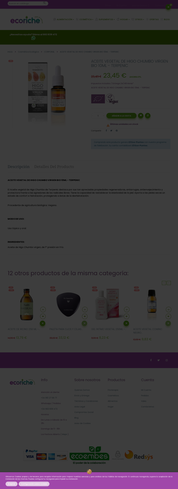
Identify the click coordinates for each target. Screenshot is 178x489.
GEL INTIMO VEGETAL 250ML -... (108, 329)
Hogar (110, 406)
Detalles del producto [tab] (54, 166)
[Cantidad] (98, 115)
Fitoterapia (113, 390)
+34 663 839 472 (49, 409)
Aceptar (11, 484)
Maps (64, 434)
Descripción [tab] (19, 166)
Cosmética (113, 395)
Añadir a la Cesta (121, 115)
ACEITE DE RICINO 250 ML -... (24, 329)
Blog (76, 417)
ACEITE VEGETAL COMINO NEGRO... (147, 331)
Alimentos (113, 401)
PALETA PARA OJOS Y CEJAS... (66, 329)
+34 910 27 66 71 (49, 397)
